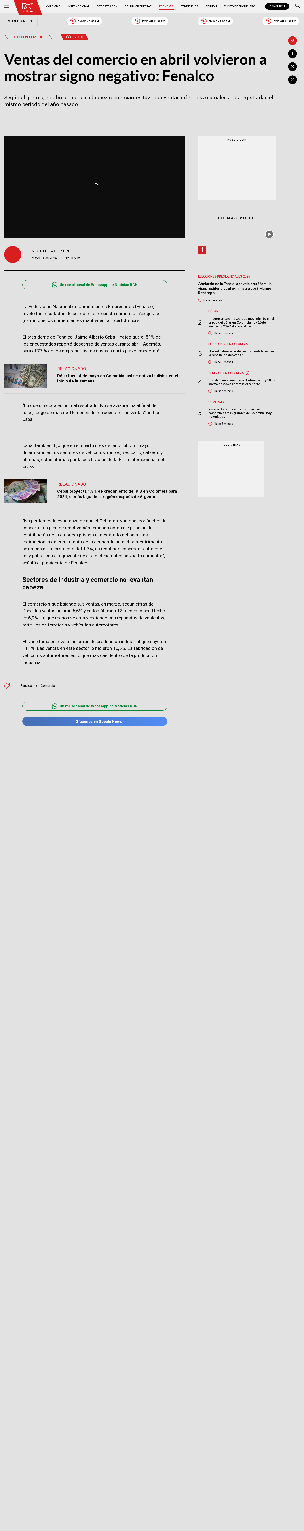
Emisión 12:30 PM (150, 21)
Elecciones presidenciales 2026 (224, 276)
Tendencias (189, 6)
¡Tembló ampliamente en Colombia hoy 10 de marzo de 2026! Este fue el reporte (241, 382)
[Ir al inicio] (27, 7)
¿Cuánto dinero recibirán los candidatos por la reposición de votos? (241, 353)
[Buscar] (297, 6)
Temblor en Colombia (226, 373)
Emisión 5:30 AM (84, 21)
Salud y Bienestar (138, 6)
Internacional (79, 6)
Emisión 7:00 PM (215, 21)
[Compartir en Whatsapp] (292, 79)
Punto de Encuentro (239, 6)
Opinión (211, 6)
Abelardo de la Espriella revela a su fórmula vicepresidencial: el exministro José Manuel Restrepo (235, 288)
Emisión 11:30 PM (281, 21)
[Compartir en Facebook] (292, 53)
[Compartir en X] (292, 66)
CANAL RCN (277, 6)
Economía (166, 6)
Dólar (213, 312)
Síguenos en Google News (95, 722)
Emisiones (18, 21)
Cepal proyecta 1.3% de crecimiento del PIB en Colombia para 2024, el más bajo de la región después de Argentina (117, 494)
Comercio (48, 686)
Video (75, 37)
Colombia (53, 6)
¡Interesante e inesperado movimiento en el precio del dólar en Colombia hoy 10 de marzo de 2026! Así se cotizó (241, 322)
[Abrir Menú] (7, 6)
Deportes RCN (107, 6)
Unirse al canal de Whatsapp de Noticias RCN (95, 285)
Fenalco (26, 686)
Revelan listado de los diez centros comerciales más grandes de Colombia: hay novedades (240, 413)
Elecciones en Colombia (228, 344)
